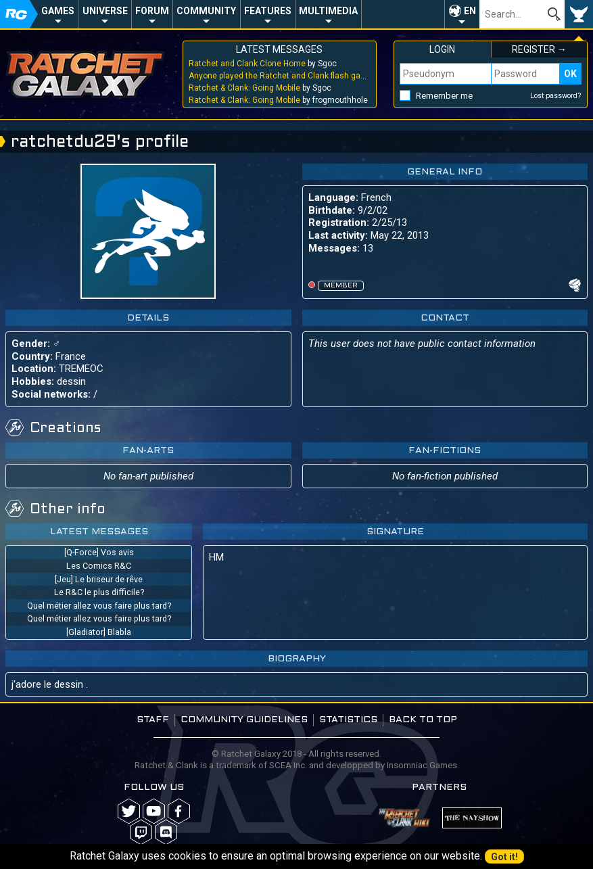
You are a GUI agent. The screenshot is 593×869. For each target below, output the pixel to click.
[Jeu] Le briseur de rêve (99, 579)
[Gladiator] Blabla (98, 632)
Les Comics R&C (98, 566)
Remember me (444, 96)
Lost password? (556, 95)
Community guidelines (244, 719)
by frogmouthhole (278, 100)
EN (470, 10)
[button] (461, 14)
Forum (152, 10)
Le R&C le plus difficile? (99, 592)
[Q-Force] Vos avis (99, 552)
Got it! (504, 856)
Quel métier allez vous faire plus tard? (99, 606)
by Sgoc (263, 63)
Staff (153, 719)
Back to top (423, 719)
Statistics (348, 719)
